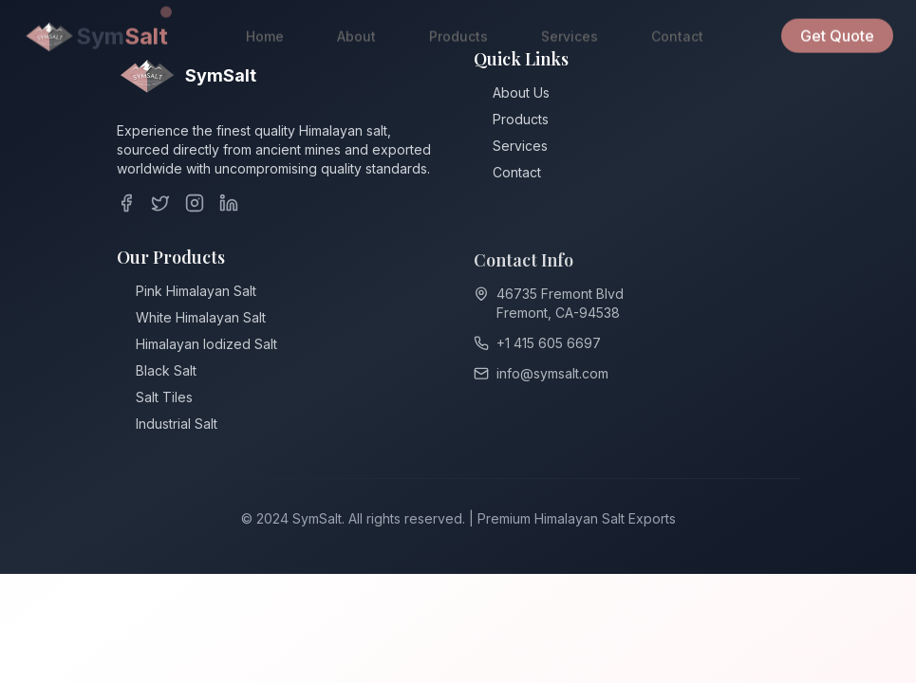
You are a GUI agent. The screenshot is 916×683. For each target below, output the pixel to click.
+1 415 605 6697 (548, 347)
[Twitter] (160, 203)
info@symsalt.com (552, 377)
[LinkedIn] (228, 203)
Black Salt (166, 373)
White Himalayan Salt (201, 320)
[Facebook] (126, 203)
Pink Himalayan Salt (196, 294)
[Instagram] (194, 203)
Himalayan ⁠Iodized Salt (206, 347)
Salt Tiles (164, 400)
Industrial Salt (176, 426)
